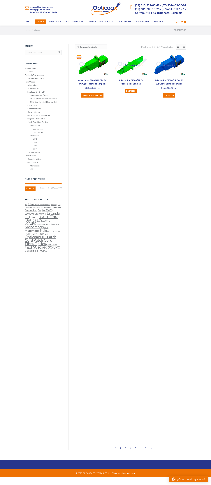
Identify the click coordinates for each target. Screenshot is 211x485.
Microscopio (35, 173)
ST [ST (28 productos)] (34, 258)
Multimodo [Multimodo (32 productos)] (32, 238)
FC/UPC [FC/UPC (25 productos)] (44, 224)
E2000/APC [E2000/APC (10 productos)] (30, 221)
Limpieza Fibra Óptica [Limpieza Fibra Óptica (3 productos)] (51, 232)
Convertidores (33, 120)
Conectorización (34, 116)
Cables (30, 79)
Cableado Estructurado (34, 83)
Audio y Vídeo (30, 76)
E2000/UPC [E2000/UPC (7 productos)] (41, 221)
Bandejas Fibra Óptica (39, 103)
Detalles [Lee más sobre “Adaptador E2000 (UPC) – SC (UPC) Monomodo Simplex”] (169, 103)
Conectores (32, 113)
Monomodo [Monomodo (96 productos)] (34, 234)
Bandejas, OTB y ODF (36, 99)
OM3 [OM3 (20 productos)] (39, 241)
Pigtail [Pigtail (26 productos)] (29, 255)
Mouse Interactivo (128, 481)
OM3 (35, 153)
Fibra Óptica (30, 89)
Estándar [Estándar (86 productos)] (54, 221)
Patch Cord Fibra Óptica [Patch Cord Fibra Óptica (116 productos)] (38, 250)
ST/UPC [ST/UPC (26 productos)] (42, 258)
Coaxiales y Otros (34, 167)
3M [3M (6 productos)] (26, 212)
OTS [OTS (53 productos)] (43, 245)
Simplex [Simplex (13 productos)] (29, 258)
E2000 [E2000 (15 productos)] (48, 218)
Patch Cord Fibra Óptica (37, 130)
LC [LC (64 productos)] (39, 228)
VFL (31, 177)
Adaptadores (32, 93)
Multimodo (34, 143)
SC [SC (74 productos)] (35, 255)
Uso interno (38, 140)
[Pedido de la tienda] (91, 54)
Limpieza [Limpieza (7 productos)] (40, 232)
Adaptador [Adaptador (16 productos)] (34, 212)
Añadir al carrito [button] (92, 103)
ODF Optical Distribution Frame (43, 106)
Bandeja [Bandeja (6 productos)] (54, 212)
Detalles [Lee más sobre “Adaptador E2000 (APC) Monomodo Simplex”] (130, 99)
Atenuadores (33, 96)
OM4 (35, 157)
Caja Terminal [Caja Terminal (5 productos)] (44, 215)
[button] (188, 479)
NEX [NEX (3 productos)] (54, 239)
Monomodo (35, 133)
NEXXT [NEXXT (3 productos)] (58, 239)
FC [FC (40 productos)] (27, 225)
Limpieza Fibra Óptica (36, 126)
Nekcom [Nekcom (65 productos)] (46, 238)
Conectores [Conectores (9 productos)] (55, 215)
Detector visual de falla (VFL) (39, 123)
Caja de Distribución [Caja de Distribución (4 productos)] (32, 215)
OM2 (35, 150)
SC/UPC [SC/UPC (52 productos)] (54, 255)
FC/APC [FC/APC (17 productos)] (33, 224)
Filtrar (30, 196)
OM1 (35, 147)
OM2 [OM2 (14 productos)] (33, 241)
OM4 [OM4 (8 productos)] (45, 242)
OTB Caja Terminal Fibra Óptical (43, 110)
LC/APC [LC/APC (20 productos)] (45, 228)
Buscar (58, 60)
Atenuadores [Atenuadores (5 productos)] (45, 212)
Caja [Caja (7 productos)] (59, 212)
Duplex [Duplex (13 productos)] (41, 218)
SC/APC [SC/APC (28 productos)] (43, 255)
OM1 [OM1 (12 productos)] (27, 241)
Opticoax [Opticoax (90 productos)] (32, 244)
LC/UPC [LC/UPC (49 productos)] (30, 231)
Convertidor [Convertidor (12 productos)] (31, 218)
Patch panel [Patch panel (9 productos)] (51, 252)
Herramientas (30, 163)
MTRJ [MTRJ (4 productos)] (46, 235)
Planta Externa (33, 160)
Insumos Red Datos (35, 86)
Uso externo (38, 136)
